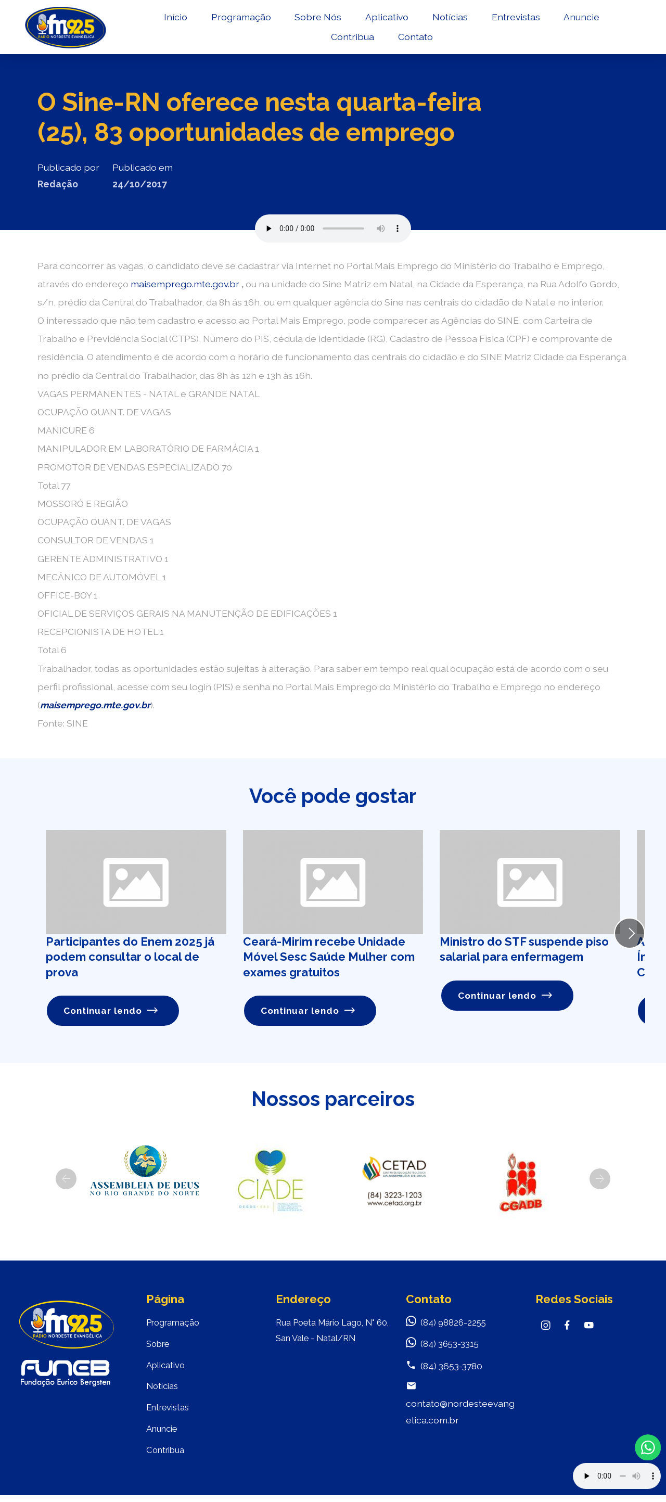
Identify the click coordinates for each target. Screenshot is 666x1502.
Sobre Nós (317, 19)
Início (174, 19)
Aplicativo (385, 19)
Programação (240, 19)
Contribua (351, 39)
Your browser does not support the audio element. (617, 1476)
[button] (66, 1179)
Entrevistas (515, 19)
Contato (414, 39)
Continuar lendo (111, 1010)
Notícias (449, 19)
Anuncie (580, 19)
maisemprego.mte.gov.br (186, 283)
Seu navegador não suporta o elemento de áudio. (333, 228)
